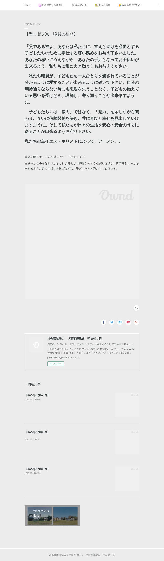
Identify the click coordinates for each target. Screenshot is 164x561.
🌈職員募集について (130, 5)
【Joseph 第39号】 (37, 432)
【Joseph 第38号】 (37, 469)
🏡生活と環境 (102, 5)
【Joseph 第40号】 (37, 395)
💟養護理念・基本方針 (50, 5)
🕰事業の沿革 (79, 5)
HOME (26, 5)
